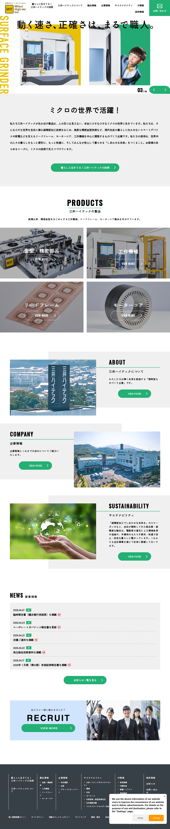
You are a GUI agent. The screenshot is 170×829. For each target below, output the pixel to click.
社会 (88, 792)
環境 (88, 788)
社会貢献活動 (91, 803)
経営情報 (123, 782)
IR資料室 (123, 786)
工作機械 (45, 788)
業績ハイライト (126, 789)
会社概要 (64, 782)
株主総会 (123, 793)
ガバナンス (90, 795)
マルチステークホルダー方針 (97, 806)
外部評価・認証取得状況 (96, 799)
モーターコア (47, 798)
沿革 (62, 786)
